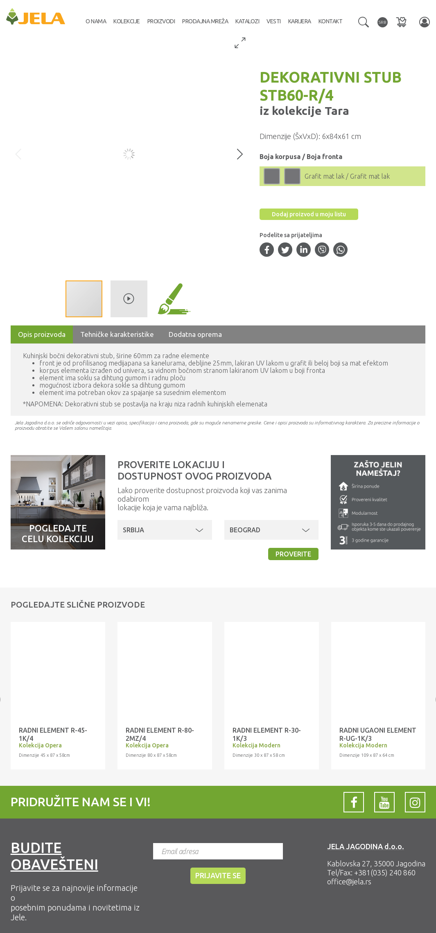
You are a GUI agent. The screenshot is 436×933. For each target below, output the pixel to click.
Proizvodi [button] (161, 21)
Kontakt (331, 21)
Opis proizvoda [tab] (42, 334)
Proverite (293, 554)
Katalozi (247, 21)
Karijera (299, 21)
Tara (335, 110)
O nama (96, 21)
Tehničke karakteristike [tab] (117, 334)
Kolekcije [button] (126, 21)
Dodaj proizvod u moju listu (309, 214)
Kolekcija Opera (40, 745)
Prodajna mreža (205, 21)
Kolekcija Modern (256, 745)
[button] (363, 21)
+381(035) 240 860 (385, 872)
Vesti (274, 21)
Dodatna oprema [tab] (195, 334)
